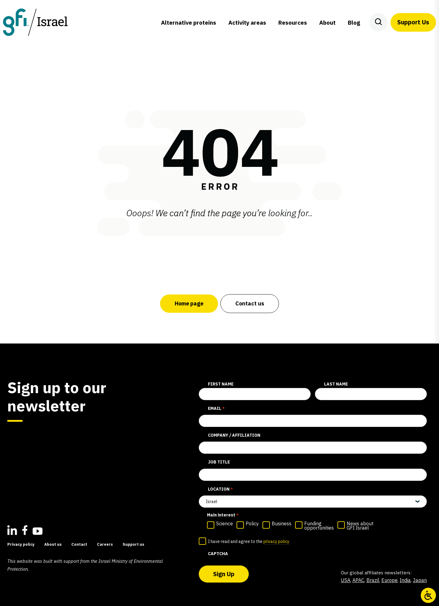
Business (281, 523)
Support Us (413, 22)
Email (216, 408)
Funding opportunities (319, 525)
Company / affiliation (234, 435)
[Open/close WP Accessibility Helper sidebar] (428, 595)
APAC (358, 580)
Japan (420, 580)
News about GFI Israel (360, 525)
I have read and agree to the (248, 542)
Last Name (336, 384)
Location (220, 489)
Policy (252, 523)
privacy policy (276, 541)
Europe (389, 580)
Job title (219, 462)
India (405, 580)
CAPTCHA (218, 553)
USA (345, 580)
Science (224, 523)
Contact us (249, 303)
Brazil (372, 580)
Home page (189, 303)
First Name (221, 384)
